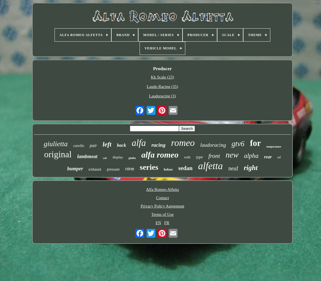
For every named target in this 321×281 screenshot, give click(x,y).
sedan (185, 168)
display (117, 157)
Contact (162, 198)
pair (93, 145)
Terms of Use (162, 214)
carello (78, 146)
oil (279, 157)
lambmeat (87, 156)
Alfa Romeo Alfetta (162, 189)
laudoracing (213, 145)
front (214, 155)
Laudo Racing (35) (162, 86)
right (251, 167)
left (106, 144)
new (231, 154)
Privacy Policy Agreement (162, 206)
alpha (251, 155)
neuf (233, 168)
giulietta (56, 144)
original (58, 154)
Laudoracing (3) (162, 96)
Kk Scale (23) (162, 77)
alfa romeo (159, 154)
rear (268, 157)
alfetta (210, 166)
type (199, 157)
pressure (113, 169)
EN (158, 223)
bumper (75, 168)
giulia (132, 158)
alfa (139, 143)
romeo (183, 143)
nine (129, 168)
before (168, 169)
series (149, 167)
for (255, 143)
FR (166, 223)
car (105, 158)
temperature (273, 146)
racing (158, 145)
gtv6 (238, 144)
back (121, 145)
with (187, 157)
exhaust (95, 169)
